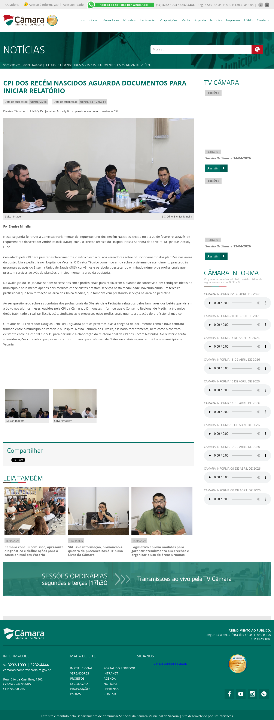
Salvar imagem (14, 216)
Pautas (75, 694)
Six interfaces (223, 716)
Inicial (26, 65)
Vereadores (111, 20)
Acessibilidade (73, 4)
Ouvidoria (12, 4)
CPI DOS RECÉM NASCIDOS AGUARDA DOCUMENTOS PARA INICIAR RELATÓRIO (98, 65)
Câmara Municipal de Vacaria (170, 663)
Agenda (200, 20)
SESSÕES (213, 92)
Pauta (186, 20)
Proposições (168, 20)
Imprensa (233, 20)
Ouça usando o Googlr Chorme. (237, 303)
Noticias (37, 65)
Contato (263, 20)
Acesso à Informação (41, 4)
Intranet (111, 673)
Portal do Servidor (119, 668)
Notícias (216, 20)
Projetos (129, 20)
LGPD (248, 20)
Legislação (147, 20)
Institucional (89, 20)
